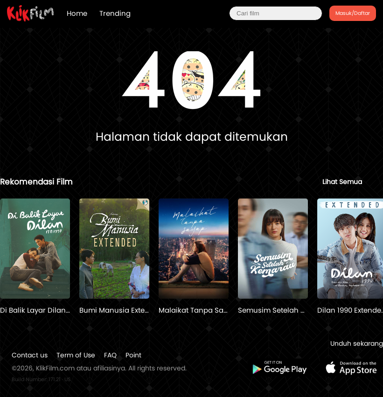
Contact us (30, 355)
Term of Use (75, 355)
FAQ (110, 355)
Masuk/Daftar (352, 13)
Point (133, 355)
